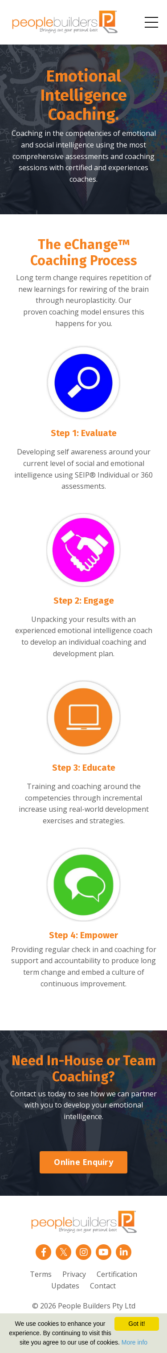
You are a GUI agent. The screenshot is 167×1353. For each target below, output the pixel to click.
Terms (41, 1274)
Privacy (74, 1274)
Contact (103, 1286)
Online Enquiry (83, 1162)
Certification (117, 1274)
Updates (65, 1286)
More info (134, 1342)
